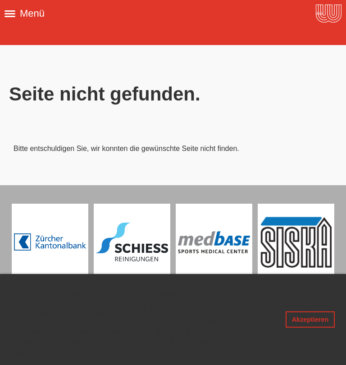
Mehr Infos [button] (81, 352)
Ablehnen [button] (262, 319)
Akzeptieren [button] (310, 319)
